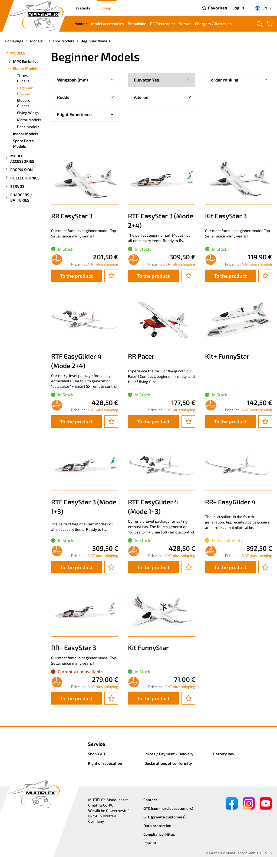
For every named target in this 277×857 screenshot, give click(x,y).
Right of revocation (105, 763)
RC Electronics (162, 23)
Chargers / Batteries (213, 23)
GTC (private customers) (164, 817)
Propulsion (137, 23)
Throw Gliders (23, 78)
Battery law (223, 753)
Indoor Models (25, 133)
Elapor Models (23, 68)
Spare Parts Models (23, 143)
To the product (76, 276)
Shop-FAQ (96, 753)
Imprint (149, 843)
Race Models (28, 126)
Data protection (157, 825)
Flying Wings (28, 112)
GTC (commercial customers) (168, 808)
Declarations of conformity (168, 763)
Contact (150, 799)
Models (80, 23)
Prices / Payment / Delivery (168, 753)
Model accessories (107, 23)
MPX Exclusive (23, 61)
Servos (185, 23)
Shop (107, 8)
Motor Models (29, 119)
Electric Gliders (23, 103)
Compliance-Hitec (159, 834)
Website (83, 8)
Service (96, 744)
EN (261, 8)
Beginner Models (25, 91)
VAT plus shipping (103, 264)
